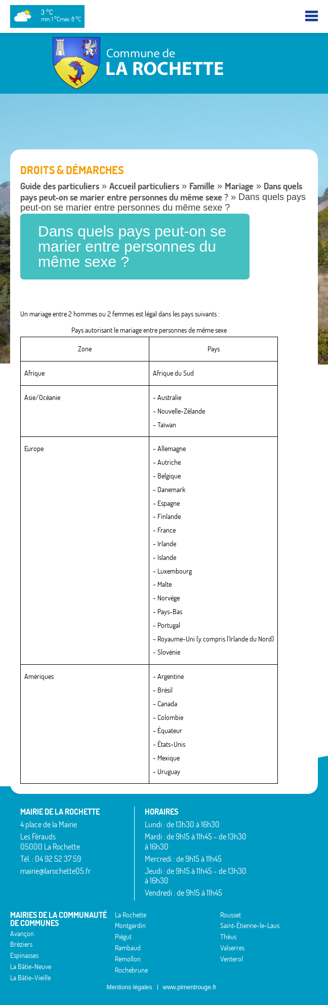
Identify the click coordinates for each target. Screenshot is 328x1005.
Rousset (230, 914)
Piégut (123, 936)
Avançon (22, 933)
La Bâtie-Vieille (30, 977)
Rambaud (128, 947)
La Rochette (130, 914)
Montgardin (130, 925)
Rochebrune (131, 970)
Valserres (232, 947)
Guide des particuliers (59, 186)
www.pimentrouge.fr (190, 987)
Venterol (231, 958)
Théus (228, 936)
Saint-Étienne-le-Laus (249, 925)
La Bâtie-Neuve (30, 966)
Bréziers (21, 944)
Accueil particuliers (144, 186)
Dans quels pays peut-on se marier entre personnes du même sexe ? (161, 191)
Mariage (239, 186)
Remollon (128, 958)
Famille (202, 186)
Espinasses (24, 955)
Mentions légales (129, 987)
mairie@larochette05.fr (55, 871)
